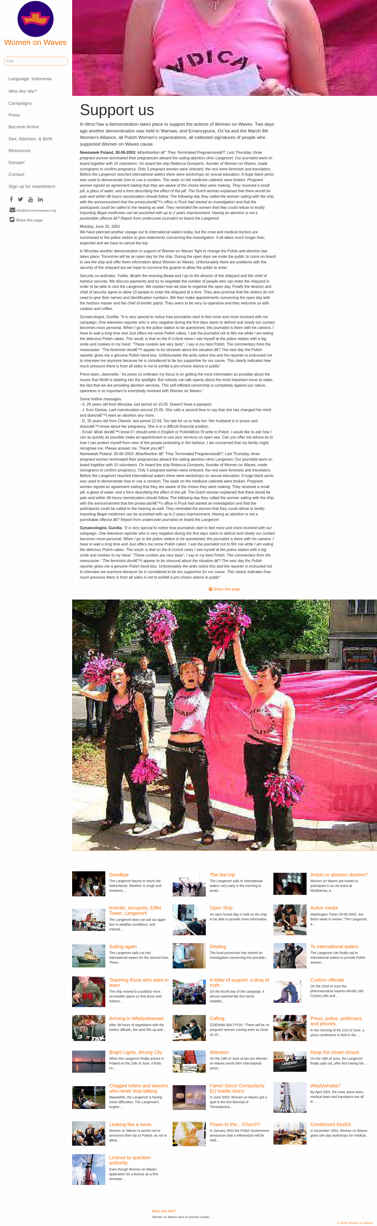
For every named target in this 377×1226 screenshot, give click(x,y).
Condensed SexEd (330, 1124)
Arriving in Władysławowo (136, 1018)
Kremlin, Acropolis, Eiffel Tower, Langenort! (135, 910)
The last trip (222, 874)
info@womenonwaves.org (33, 210)
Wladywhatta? (325, 1085)
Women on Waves (35, 24)
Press (14, 115)
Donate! (16, 162)
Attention (219, 1052)
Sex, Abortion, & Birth (30, 138)
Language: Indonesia (29, 78)
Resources (19, 150)
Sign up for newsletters (31, 186)
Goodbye (119, 874)
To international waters (334, 946)
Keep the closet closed (334, 1052)
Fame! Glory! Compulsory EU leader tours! (237, 1088)
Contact (16, 174)
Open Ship (221, 907)
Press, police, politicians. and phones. (336, 1021)
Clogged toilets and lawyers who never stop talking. (138, 1088)
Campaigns (20, 103)
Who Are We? (22, 91)
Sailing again (123, 946)
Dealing (218, 946)
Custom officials (327, 980)
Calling (217, 1018)
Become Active (23, 126)
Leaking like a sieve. (130, 1124)
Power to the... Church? (235, 1124)
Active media (324, 907)
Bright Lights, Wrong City (135, 1052)
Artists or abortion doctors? (339, 874)
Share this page (26, 220)
